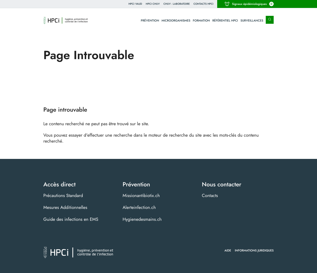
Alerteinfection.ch (139, 207)
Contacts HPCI (203, 4)
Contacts (210, 195)
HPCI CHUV (153, 4)
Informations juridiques (254, 250)
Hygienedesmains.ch (142, 219)
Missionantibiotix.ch (141, 195)
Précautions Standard (63, 195)
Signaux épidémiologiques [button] (249, 3)
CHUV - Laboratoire (176, 4)
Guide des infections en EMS (70, 219)
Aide (227, 250)
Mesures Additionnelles (65, 207)
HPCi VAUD (135, 4)
